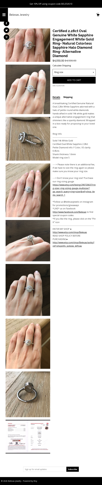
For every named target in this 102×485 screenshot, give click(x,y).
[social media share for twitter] (6, 30)
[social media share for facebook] (6, 23)
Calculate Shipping (62, 65)
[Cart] (97, 15)
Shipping (68, 97)
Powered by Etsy (30, 481)
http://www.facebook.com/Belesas (69, 212)
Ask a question (58, 86)
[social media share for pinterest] (6, 37)
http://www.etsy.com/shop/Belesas (70, 232)
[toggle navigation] (4, 15)
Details (56, 97)
